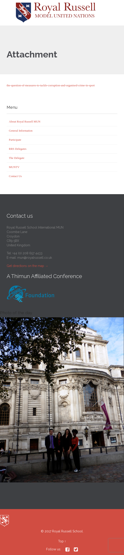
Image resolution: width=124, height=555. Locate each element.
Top (61, 541)
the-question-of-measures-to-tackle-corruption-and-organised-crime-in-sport (51, 85)
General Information (20, 130)
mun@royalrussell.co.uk (34, 257)
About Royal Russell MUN (24, 121)
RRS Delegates (17, 148)
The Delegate (16, 158)
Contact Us (15, 176)
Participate (15, 139)
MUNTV (14, 167)
